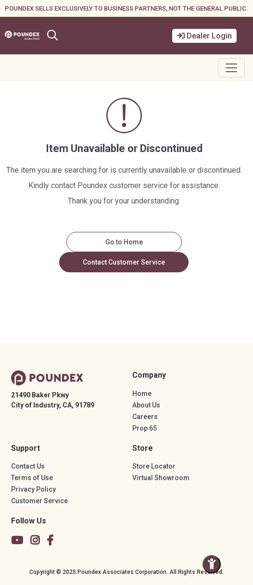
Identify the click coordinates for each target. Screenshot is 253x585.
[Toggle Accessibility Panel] (211, 564)
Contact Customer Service (124, 262)
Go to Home (124, 242)
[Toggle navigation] (231, 67)
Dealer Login (204, 35)
